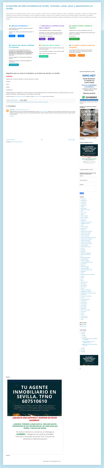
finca (82, 256)
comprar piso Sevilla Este (86, 242)
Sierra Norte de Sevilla (85, 309)
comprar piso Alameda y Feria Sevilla (88, 237)
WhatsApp (12, 35)
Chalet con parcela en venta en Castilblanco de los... (88, 342)
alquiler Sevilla (84, 208)
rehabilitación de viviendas (86, 291)
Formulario (21, 35)
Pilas (82, 279)
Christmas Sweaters (43, 111)
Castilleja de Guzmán (85, 223)
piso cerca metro (84, 282)
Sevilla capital (83, 306)
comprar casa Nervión (85, 234)
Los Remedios (84, 263)
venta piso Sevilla (84, 317)
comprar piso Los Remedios (86, 239)
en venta (82, 248)
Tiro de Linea (83, 311)
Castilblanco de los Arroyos (86, 222)
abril (83, 335)
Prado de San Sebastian (86, 289)
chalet (82, 225)
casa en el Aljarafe (84, 217)
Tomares (82, 313)
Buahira (82, 214)
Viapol (82, 319)
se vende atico (84, 300)
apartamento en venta (85, 209)
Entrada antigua (71, 139)
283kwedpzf (12, 109)
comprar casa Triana (85, 236)
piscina (82, 280)
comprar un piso (37, 96)
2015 (82, 351)
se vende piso (83, 305)
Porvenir (82, 288)
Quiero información (14, 64)
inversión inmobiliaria (85, 260)
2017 (82, 348)
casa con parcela (84, 215)
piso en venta (83, 286)
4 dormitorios (83, 203)
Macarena (83, 265)
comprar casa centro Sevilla (86, 231)
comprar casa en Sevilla (85, 232)
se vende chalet (84, 303)
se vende (83, 297)
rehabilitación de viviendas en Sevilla (88, 293)
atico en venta (83, 212)
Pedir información (43, 56)
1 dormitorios (83, 198)
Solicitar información (74, 38)
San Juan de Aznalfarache (86, 296)
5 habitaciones (84, 205)
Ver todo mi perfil (83, 326)
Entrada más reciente (10, 139)
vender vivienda (84, 316)
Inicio (42, 139)
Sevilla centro (83, 308)
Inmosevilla (83, 324)
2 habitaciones (84, 200)
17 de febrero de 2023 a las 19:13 (22, 109)
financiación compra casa (86, 252)
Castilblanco (83, 220)
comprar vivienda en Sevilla (86, 243)
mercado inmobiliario (85, 268)
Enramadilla (83, 249)
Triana (82, 314)
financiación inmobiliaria (85, 254)
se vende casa (84, 302)
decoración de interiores (85, 246)
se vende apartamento (85, 299)
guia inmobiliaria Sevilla (85, 257)
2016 (82, 349)
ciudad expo (83, 229)
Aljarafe (82, 206)
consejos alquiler (84, 245)
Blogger (59, 461)
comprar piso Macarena (85, 240)
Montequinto (83, 271)
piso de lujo (83, 283)
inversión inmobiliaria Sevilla (86, 262)
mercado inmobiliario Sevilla (86, 269)
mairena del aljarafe (85, 266)
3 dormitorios (83, 202)
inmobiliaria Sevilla (84, 259)
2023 (82, 332)
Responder (12, 116)
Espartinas (83, 251)
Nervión (82, 273)
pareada (82, 276)
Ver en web (81, 55)
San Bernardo (83, 294)
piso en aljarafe (84, 285)
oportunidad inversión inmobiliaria (87, 274)
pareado (82, 277)
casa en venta (83, 219)
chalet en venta (84, 228)
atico (82, 211)
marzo (83, 337)
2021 (82, 333)
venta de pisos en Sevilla (19, 96)
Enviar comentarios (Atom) (17, 141)
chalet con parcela (84, 226)
